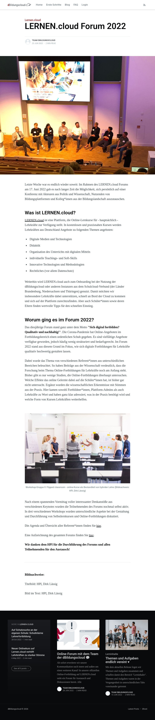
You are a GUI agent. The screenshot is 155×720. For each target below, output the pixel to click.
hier (98, 525)
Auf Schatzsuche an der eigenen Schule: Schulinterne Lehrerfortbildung (27, 633)
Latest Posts (133, 709)
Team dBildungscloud (43, 40)
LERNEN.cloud (34, 220)
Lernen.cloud (33, 20)
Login (85, 4)
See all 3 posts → (21, 668)
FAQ (76, 4)
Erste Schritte (53, 4)
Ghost (144, 709)
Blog (67, 4)
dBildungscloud (14, 709)
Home (39, 4)
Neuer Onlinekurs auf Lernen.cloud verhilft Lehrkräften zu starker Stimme (28, 651)
